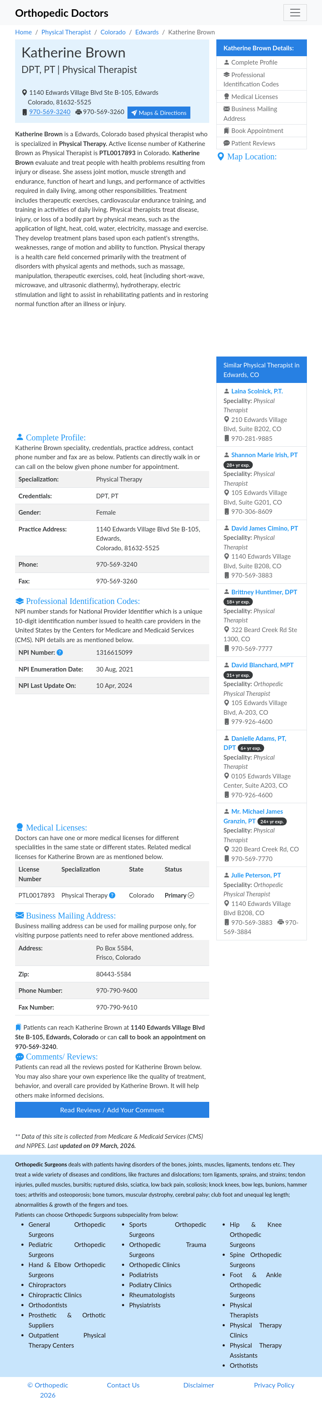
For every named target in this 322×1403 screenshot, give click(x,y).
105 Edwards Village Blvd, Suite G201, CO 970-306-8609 (260, 483)
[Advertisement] (112, 369)
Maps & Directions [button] (159, 112)
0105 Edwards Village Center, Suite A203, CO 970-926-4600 (257, 766)
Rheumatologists (152, 1295)
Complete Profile (250, 62)
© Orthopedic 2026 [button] (47, 1390)
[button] (60, 652)
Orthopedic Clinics (154, 1264)
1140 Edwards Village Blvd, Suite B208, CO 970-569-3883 (260, 551)
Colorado (113, 32)
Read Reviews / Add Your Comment (112, 1110)
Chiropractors (47, 1284)
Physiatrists (145, 1305)
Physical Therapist (66, 32)
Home (23, 32)
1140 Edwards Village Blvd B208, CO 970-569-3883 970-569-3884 (261, 903)
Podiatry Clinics (150, 1284)
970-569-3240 (49, 112)
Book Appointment (253, 130)
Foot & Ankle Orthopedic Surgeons (256, 1285)
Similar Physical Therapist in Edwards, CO (261, 369)
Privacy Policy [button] (274, 1385)
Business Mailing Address (250, 113)
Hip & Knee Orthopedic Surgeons (256, 1234)
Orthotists (244, 1365)
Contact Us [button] (123, 1385)
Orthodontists (48, 1305)
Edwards (147, 32)
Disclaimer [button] (198, 1385)
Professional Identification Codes (251, 79)
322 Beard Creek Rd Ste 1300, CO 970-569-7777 (260, 620)
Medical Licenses (250, 96)
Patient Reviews (249, 143)
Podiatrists (143, 1274)
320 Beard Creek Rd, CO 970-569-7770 (261, 834)
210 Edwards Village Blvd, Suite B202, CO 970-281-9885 (255, 414)
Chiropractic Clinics (55, 1295)
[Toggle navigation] (295, 12)
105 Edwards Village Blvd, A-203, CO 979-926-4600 (258, 693)
